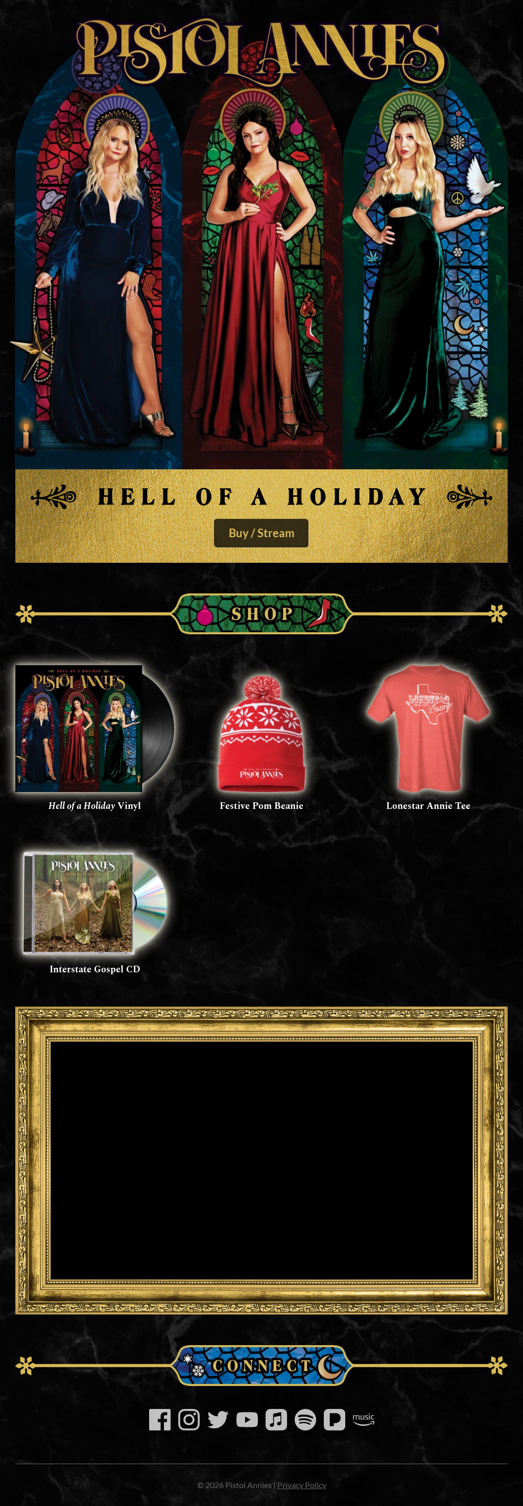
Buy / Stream (262, 533)
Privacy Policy (301, 1485)
